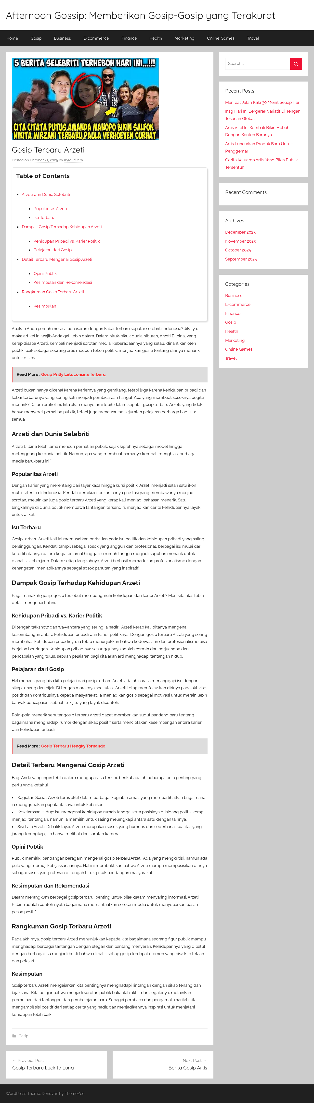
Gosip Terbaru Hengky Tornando (73, 746)
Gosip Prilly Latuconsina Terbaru (73, 374)
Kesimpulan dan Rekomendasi (63, 282)
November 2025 (240, 241)
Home (12, 38)
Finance (129, 38)
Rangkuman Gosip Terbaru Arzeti (53, 291)
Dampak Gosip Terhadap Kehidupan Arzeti (62, 226)
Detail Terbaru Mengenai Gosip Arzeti (57, 259)
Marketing (185, 38)
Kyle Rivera (73, 160)
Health (155, 38)
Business (62, 38)
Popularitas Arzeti (50, 208)
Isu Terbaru (44, 217)
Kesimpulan (45, 306)
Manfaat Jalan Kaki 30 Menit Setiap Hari (263, 102)
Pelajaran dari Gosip (53, 249)
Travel (253, 38)
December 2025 (240, 232)
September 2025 (241, 259)
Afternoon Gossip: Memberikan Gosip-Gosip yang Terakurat (140, 15)
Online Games (221, 38)
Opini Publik (45, 273)
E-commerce (96, 38)
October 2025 (238, 250)
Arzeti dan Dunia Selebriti (46, 194)
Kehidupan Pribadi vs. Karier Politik (67, 241)
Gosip (36, 38)
